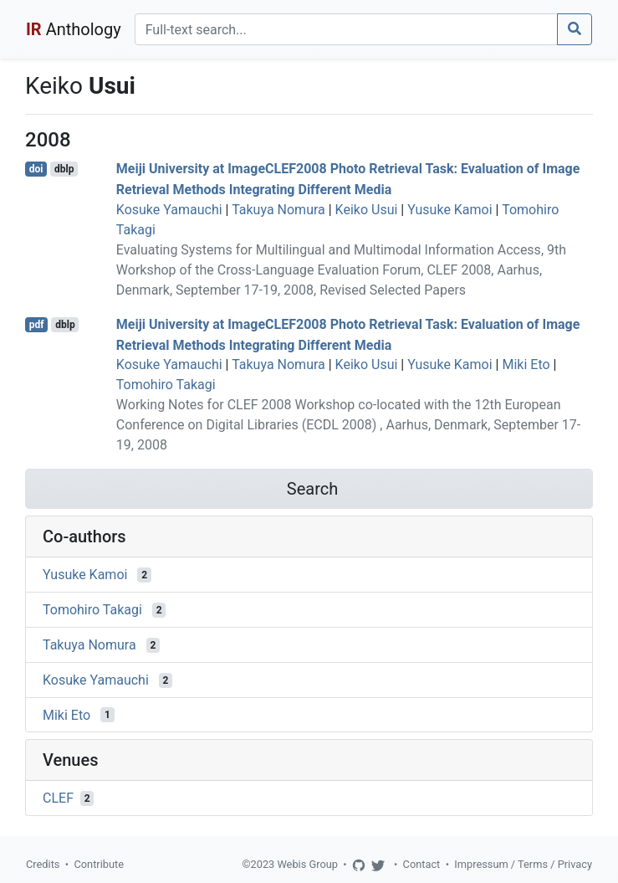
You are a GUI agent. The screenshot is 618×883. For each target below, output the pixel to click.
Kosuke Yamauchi (169, 210)
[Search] (346, 29)
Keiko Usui (366, 210)
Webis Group (307, 864)
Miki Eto (525, 364)
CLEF (58, 798)
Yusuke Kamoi (449, 210)
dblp (64, 169)
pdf (36, 325)
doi (36, 169)
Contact (422, 864)
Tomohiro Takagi (166, 385)
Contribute (99, 864)
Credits (42, 864)
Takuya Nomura (278, 210)
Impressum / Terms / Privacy (523, 864)
